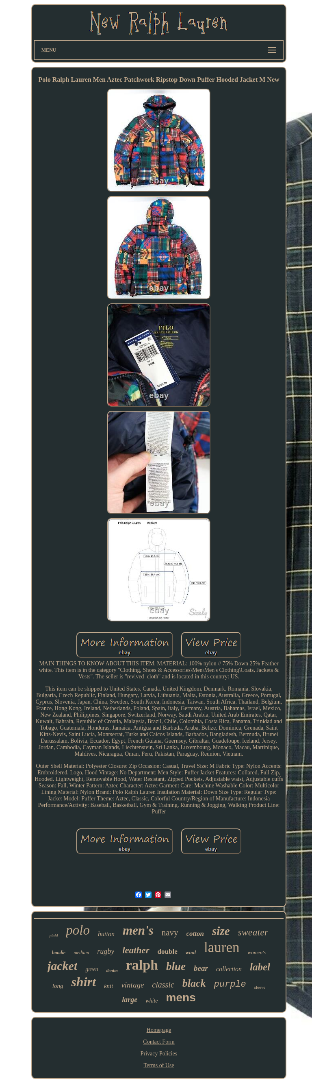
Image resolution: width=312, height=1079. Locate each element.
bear (201, 968)
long (57, 986)
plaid (54, 935)
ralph (142, 964)
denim (112, 970)
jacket (62, 965)
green (91, 969)
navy (170, 932)
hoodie (58, 952)
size (221, 930)
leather (135, 950)
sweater (253, 932)
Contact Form (158, 1042)
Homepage (159, 1030)
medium (81, 952)
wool (191, 952)
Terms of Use (158, 1065)
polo (78, 930)
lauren (221, 947)
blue (176, 966)
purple (230, 984)
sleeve (259, 987)
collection (229, 969)
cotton (195, 933)
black (194, 983)
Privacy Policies (159, 1054)
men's (138, 930)
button (106, 934)
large (129, 1000)
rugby (105, 951)
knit (108, 986)
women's (257, 952)
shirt (83, 981)
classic (163, 984)
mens (181, 997)
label (260, 966)
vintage (132, 985)
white (151, 1001)
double (168, 951)
